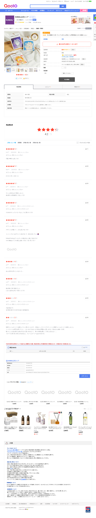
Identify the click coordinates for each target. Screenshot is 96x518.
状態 (10, 351)
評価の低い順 (36, 142)
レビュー (48, 87)
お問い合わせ (84, 376)
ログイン (48, 1)
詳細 (73, 49)
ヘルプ (72, 1)
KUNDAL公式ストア (21, 17)
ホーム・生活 (19, 28)
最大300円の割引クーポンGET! (67, 44)
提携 (41, 503)
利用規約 (14, 503)
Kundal (44, 35)
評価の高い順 (27, 142)
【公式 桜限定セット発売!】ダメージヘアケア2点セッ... (65, 401)
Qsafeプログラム (75, 503)
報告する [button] (27, 78)
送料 (46, 55)
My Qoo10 (54, 1)
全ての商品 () (20, 20)
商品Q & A (77, 87)
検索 (63, 6)
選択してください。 (68, 73)
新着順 (20, 142)
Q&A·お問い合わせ (37, 22)
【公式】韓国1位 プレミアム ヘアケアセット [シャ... (48, 401)
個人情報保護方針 (23, 503)
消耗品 (32, 28)
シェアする (19, 78)
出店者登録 (47, 503)
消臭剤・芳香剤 (39, 28)
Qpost (67, 1)
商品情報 (18, 87)
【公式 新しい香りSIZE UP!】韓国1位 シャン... (31, 401)
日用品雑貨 (26, 28)
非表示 (86, 347)
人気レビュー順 (11, 142)
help (30, 98)
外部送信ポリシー (33, 503)
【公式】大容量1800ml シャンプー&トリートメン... (14, 401)
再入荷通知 (66, 79)
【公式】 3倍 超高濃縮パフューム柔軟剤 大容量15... (82, 401)
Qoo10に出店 (78, 1)
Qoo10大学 (85, 1)
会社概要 (7, 503)
